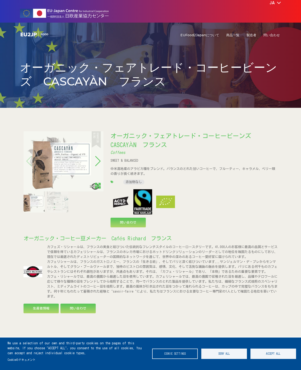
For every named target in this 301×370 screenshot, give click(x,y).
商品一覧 (232, 35)
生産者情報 (41, 308)
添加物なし (134, 182)
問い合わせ (271, 35)
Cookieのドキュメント (22, 359)
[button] (98, 161)
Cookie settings (175, 353)
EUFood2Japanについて (199, 35)
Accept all (273, 353)
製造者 (251, 35)
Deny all (224, 353)
